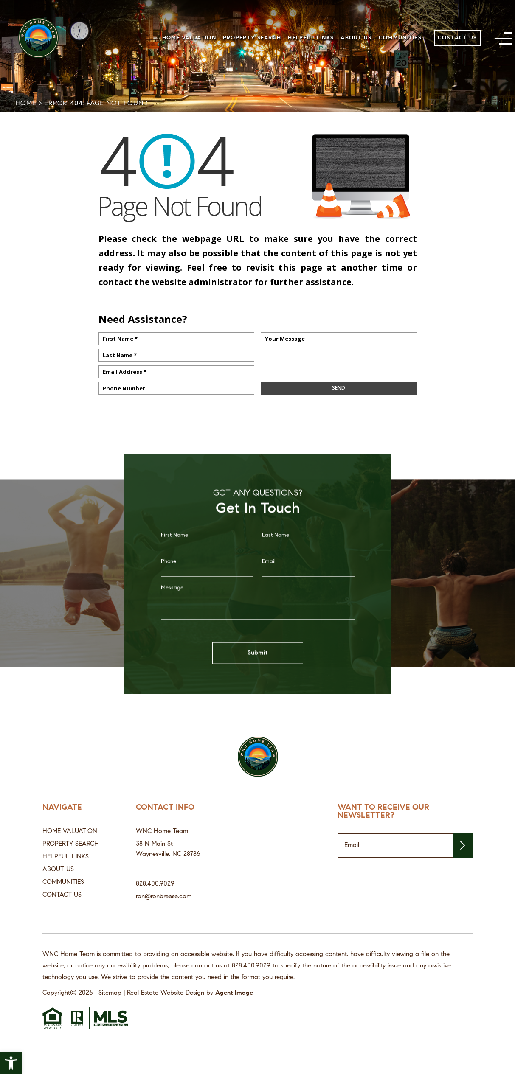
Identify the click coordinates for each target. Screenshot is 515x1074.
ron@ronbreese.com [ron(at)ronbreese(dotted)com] (163, 897)
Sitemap (109, 993)
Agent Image (234, 993)
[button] (11, 1063)
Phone (168, 577)
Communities (400, 38)
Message (172, 603)
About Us (356, 38)
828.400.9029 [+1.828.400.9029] (155, 884)
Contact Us (457, 38)
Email (269, 577)
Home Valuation (189, 38)
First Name (174, 550)
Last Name (275, 550)
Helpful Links (311, 38)
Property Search (252, 38)
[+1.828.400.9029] (251, 966)
